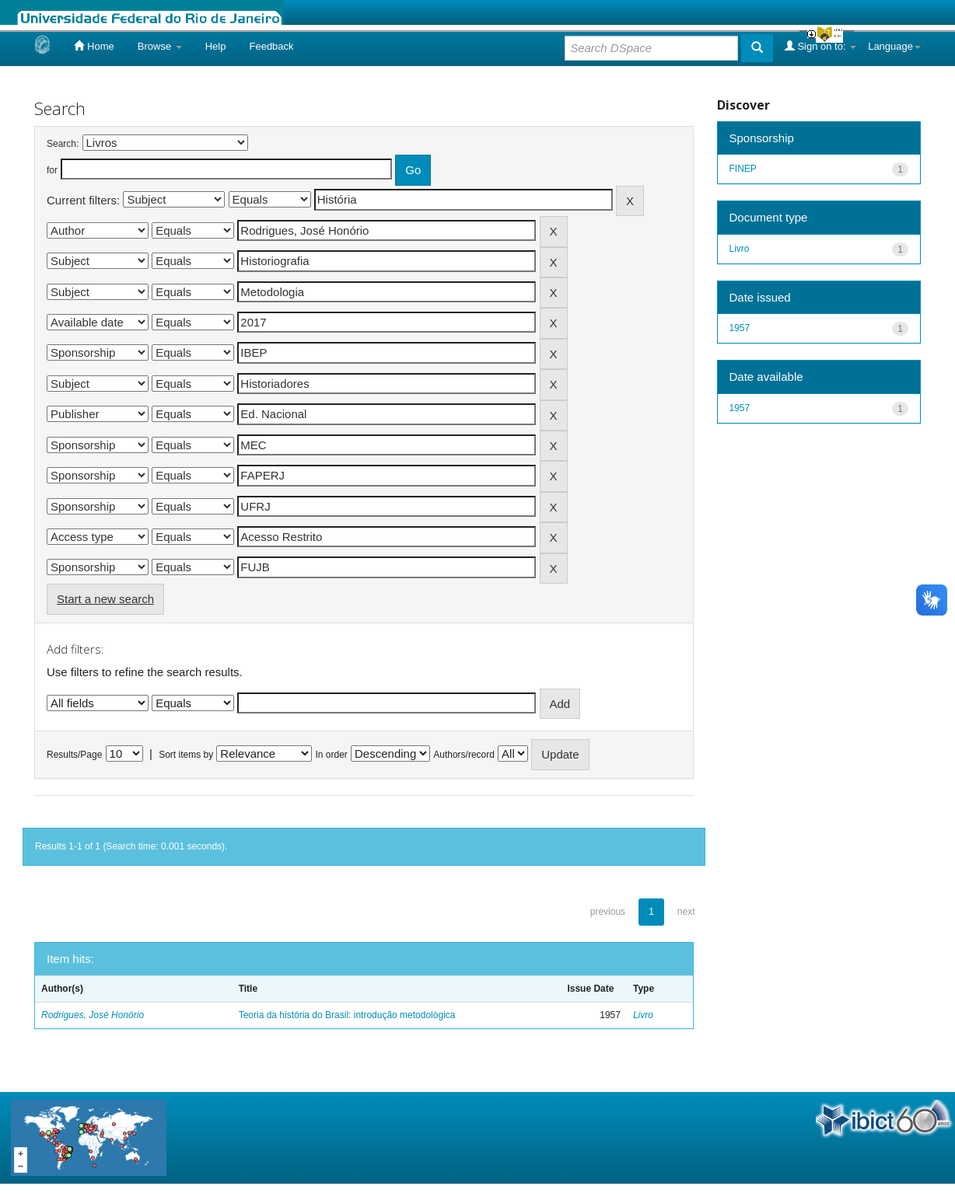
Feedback (271, 46)
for (52, 170)
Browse (160, 46)
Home (94, 46)
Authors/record (464, 754)
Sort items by (186, 754)
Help (215, 46)
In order (332, 754)
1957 (739, 328)
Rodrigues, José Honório (92, 1015)
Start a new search (105, 598)
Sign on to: (820, 46)
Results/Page (74, 754)
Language (894, 46)
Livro (643, 1015)
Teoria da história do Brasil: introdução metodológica (347, 1015)
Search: (63, 143)
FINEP (743, 168)
